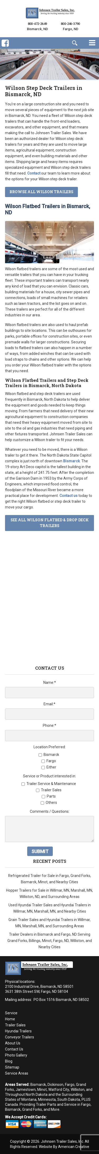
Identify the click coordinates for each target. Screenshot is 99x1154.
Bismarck (38, 1084)
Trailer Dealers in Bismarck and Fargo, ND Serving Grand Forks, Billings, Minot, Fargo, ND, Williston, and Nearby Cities (49, 940)
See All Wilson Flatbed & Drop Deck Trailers (50, 522)
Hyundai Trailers (18, 1031)
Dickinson (55, 1084)
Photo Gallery (16, 1055)
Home (10, 1019)
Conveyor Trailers (19, 1037)
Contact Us (14, 1049)
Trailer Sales (15, 1025)
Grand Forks (32, 1109)
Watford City (58, 1089)
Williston (77, 1089)
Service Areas (16, 1073)
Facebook (5, 47)
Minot (42, 1089)
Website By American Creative (64, 1147)
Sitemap (12, 1067)
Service (11, 1013)
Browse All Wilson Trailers (41, 191)
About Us (12, 1043)
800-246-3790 (70, 24)
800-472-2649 (37, 24)
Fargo (69, 1084)
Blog (8, 1061)
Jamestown (26, 1089)
